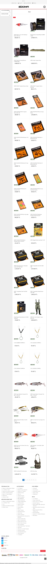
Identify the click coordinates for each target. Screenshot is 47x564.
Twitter (3, 543)
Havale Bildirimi (27, 3)
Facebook (4, 538)
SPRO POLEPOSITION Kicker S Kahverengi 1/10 (36, 138)
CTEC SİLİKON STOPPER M (19, 368)
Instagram (4, 541)
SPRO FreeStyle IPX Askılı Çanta (20, 471)
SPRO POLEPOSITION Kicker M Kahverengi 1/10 (36, 164)
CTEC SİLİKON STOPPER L (35, 368)
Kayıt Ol (20, 3)
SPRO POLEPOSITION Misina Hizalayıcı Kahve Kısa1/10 (36, 215)
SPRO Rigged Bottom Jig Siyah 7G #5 (37, 240)
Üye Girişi (14, 3)
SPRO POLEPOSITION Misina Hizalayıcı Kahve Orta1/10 (19, 241)
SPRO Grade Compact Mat (35, 60)
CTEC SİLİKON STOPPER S (35, 342)
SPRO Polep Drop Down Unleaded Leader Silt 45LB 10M (20, 266)
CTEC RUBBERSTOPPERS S (19, 342)
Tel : (23, 1)
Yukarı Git (45, 559)
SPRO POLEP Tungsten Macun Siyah (21, 86)
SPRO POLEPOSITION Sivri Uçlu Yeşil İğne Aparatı (36, 189)
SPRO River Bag (33, 471)
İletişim (34, 3)
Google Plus (4, 545)
